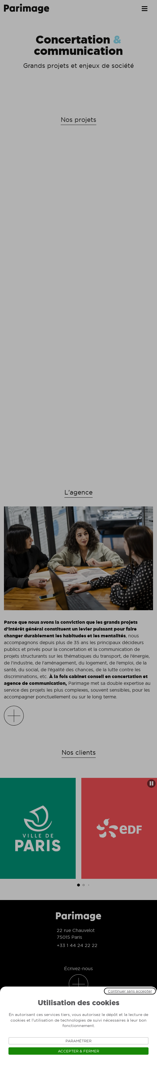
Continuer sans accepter (130, 991)
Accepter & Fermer (78, 1051)
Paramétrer (78, 1041)
